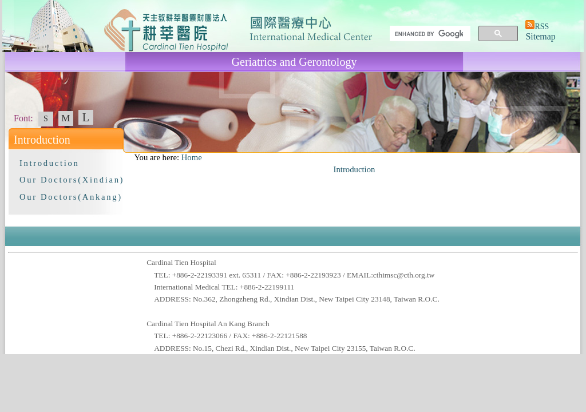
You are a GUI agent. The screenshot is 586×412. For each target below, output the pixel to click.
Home (191, 157)
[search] (429, 34)
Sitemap (540, 36)
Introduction (49, 163)
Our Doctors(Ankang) (70, 196)
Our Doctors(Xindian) (71, 179)
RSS (541, 26)
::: (128, 157)
